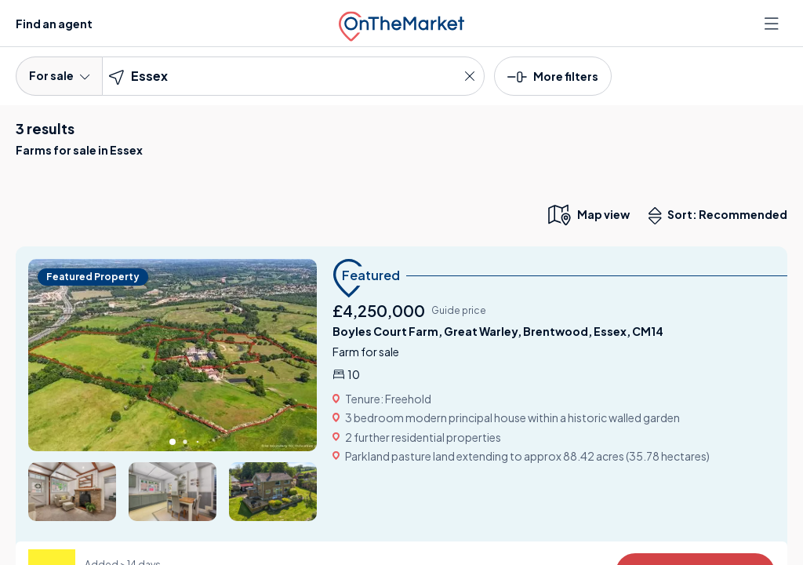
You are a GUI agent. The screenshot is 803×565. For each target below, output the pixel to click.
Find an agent (54, 23)
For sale (59, 75)
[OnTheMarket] (401, 23)
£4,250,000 (378, 310)
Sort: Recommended (721, 215)
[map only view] (588, 214)
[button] (553, 75)
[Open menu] (773, 23)
